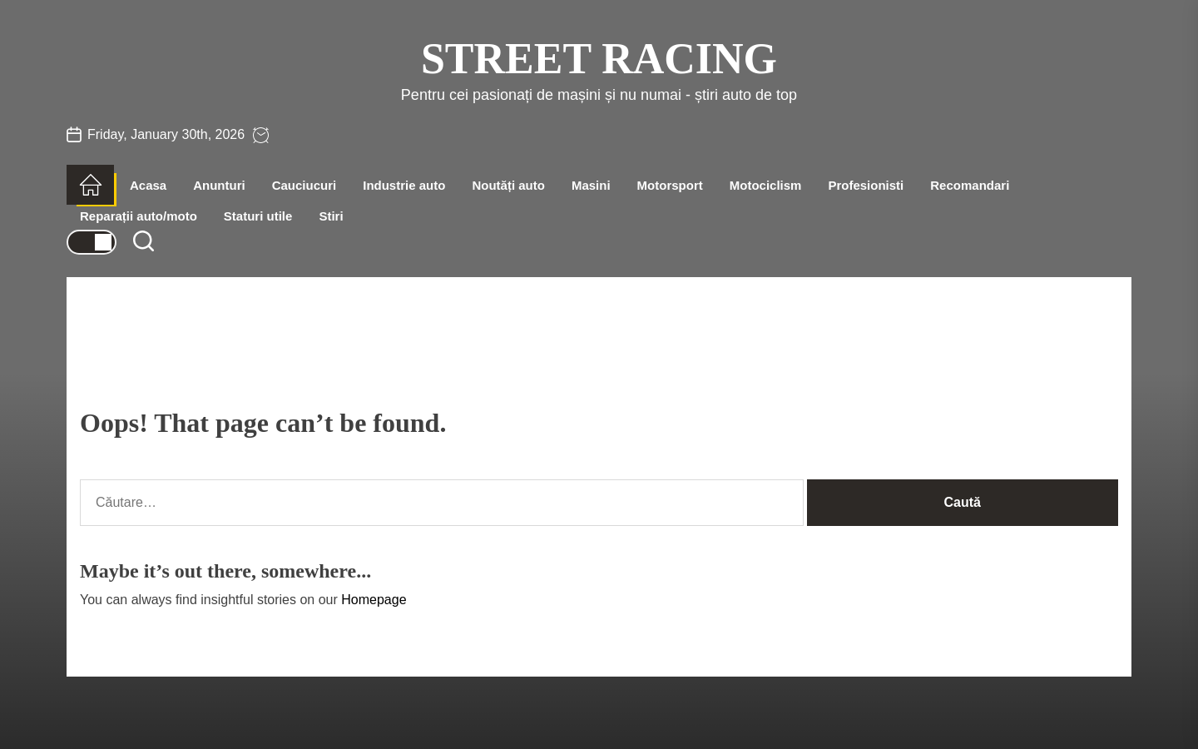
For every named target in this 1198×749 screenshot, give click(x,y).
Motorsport (670, 185)
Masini (591, 185)
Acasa (148, 185)
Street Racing (599, 58)
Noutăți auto (508, 185)
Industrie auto (404, 185)
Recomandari (969, 185)
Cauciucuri (304, 185)
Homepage (373, 600)
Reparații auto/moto (138, 216)
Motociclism (766, 185)
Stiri (331, 216)
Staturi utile (258, 216)
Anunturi (219, 185)
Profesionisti (865, 185)
